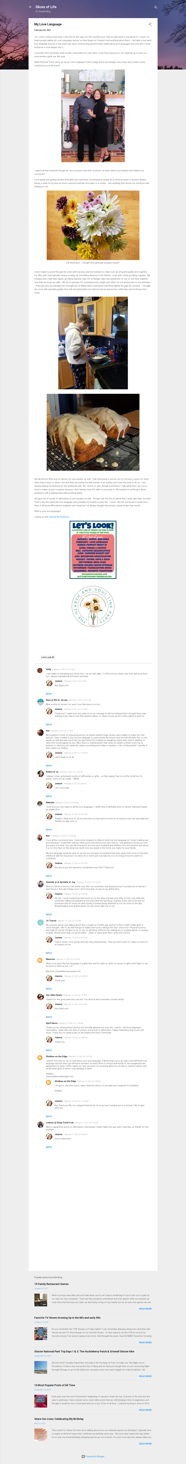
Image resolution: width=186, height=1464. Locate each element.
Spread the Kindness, (59, 517)
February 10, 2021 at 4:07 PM (75, 814)
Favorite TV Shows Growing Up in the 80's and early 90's (67, 1317)
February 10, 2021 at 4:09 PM (75, 894)
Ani (47, 730)
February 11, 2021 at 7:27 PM (69, 921)
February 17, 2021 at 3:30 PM (75, 1134)
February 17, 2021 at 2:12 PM (86, 1123)
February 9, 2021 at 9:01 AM (80, 700)
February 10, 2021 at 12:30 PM (88, 882)
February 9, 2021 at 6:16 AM (75, 681)
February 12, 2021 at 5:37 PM (68, 959)
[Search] (156, 7)
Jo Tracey (51, 920)
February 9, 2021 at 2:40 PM (75, 784)
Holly (48, 669)
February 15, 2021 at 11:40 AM (76, 1101)
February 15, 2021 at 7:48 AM (89, 1081)
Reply (49, 694)
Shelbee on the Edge (56, 1056)
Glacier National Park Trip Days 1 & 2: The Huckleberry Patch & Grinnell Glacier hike (84, 1351)
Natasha (50, 802)
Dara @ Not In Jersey (57, 700)
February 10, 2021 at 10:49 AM (64, 836)
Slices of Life (46, 7)
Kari (48, 836)
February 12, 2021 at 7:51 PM (75, 995)
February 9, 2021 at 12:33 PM (71, 772)
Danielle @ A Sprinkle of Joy (60, 882)
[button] (150, 24)
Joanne (59, 681)
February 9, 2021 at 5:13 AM (63, 669)
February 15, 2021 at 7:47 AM (80, 1056)
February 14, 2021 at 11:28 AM (71, 1023)
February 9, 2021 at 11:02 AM (75, 753)
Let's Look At (47, 657)
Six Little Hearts (54, 995)
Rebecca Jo (52, 772)
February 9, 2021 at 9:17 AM (62, 731)
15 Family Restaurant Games (51, 1283)
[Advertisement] (93, 1244)
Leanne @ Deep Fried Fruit (60, 1122)
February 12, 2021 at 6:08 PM (75, 976)
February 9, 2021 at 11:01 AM (75, 709)
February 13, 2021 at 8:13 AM (75, 1004)
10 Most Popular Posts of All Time (54, 1385)
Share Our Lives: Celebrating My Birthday (59, 1418)
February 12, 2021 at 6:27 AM (75, 938)
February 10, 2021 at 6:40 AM (67, 802)
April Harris (52, 1023)
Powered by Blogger (93, 1456)
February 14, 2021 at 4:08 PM (75, 1037)
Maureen (50, 959)
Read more (145, 1308)
